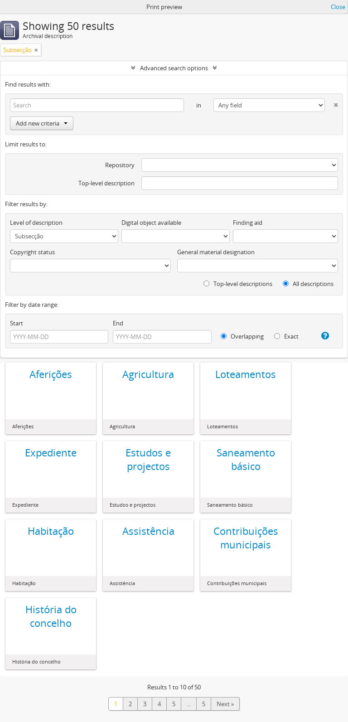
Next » (225, 704)
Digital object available (151, 222)
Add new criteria (42, 123)
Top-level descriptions (237, 284)
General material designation (216, 252)
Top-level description (106, 183)
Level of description (36, 222)
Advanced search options (174, 68)
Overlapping (242, 336)
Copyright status (32, 252)
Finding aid (247, 222)
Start (16, 323)
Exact (286, 336)
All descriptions (308, 284)
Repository (120, 165)
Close (338, 7)
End (118, 323)
